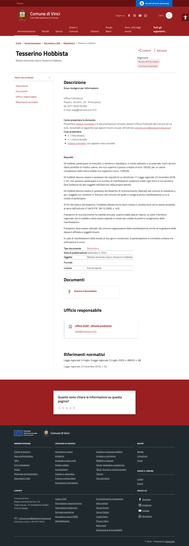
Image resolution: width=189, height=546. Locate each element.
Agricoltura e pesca (64, 451)
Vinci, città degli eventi (133, 29)
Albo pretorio (102, 503)
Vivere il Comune (73, 29)
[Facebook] (128, 15)
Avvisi (140, 460)
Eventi (140, 483)
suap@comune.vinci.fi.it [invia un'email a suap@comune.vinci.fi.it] (86, 331)
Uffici (16, 460)
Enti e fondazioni (22, 465)
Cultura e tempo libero (65, 478)
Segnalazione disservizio (66, 507)
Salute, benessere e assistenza (110, 465)
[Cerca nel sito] (169, 15)
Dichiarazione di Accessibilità (109, 530)
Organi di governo (22, 451)
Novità (45, 31)
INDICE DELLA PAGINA (33, 77)
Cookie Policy (102, 516)
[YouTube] (139, 15)
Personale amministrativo (26, 474)
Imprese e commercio (106, 456)
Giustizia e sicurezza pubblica (109, 451)
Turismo (99, 474)
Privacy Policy (102, 521)
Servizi (59, 31)
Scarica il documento (85, 291)
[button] (185, 17)
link (95, 128)
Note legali (101, 525)
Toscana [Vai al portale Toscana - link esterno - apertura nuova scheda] (20, 3)
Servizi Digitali (102, 512)
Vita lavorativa (102, 478)
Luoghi (140, 479)
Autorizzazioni (61, 469)
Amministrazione (26, 31)
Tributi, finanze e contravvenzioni (111, 469)
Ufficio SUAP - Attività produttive (93, 326)
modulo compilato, (77, 143)
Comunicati (142, 456)
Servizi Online (102, 507)
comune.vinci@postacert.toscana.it (152, 128)
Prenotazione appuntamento (68, 503)
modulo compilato (85, 124)
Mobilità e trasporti (104, 460)
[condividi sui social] (144, 50)
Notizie (140, 451)
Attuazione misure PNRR (66, 516)
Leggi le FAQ (61, 499)
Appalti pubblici (62, 465)
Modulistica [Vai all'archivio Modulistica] (93, 248)
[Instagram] (133, 15)
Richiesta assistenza (64, 512)
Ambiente (59, 456)
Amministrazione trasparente (109, 499)
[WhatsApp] (144, 15)
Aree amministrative (23, 456)
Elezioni (95, 31)
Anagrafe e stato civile (65, 460)
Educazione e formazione (66, 482)
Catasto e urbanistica (65, 474)
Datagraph (170, 541)
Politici (17, 469)
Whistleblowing (62, 521)
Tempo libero (109, 29)
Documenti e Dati (22, 478)
